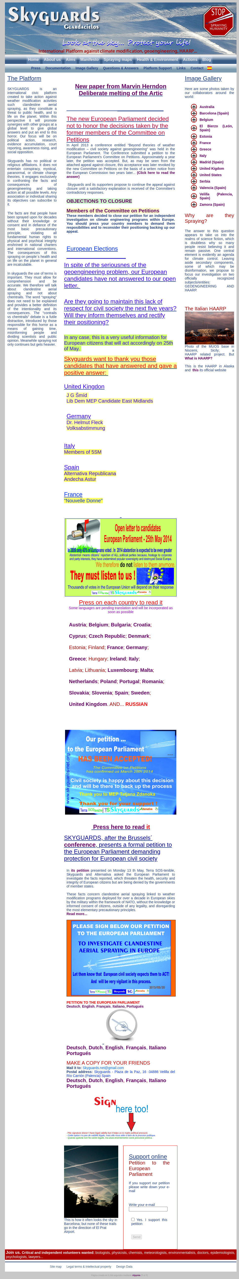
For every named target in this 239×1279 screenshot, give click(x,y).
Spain (121, 693)
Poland (108, 681)
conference (80, 844)
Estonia (206, 136)
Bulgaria (121, 624)
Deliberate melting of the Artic (121, 93)
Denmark (138, 636)
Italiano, (119, 1006)
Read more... (77, 914)
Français (103, 1006)
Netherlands (83, 681)
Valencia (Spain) (213, 188)
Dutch (96, 1047)
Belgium (98, 624)
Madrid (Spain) (211, 162)
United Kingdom (88, 704)
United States (211, 175)
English (88, 1006)
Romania (152, 681)
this (196, 370)
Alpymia (136, 1275)
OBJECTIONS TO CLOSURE (99, 201)
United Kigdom (212, 168)
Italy (133, 658)
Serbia (205, 181)
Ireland (118, 658)
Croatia (141, 624)
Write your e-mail (142, 1205)
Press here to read (121, 827)
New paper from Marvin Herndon (121, 86)
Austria (77, 624)
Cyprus (77, 636)
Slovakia (79, 693)
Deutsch (73, 1006)
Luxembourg (122, 670)
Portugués (135, 1006)
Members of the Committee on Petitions (113, 210)
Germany (136, 647)
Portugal (129, 681)
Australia (207, 107)
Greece (77, 658)
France (115, 647)
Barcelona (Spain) (214, 113)
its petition (80, 870)
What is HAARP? (198, 358)
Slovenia (102, 693)
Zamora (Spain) (212, 205)
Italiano (157, 1047)
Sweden (140, 693)
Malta (146, 670)
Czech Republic (107, 636)
